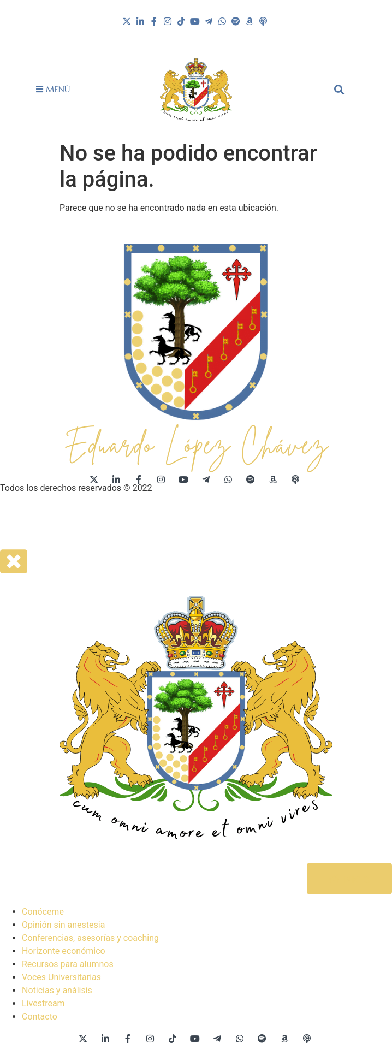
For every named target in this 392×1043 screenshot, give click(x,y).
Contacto (39, 1016)
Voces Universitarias (61, 977)
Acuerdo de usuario (119, 519)
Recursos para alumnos (68, 964)
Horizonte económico (63, 951)
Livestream (43, 1003)
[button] (339, 89)
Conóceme (43, 911)
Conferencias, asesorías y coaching (90, 938)
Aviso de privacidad (37, 519)
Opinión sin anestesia (63, 925)
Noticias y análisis (57, 990)
